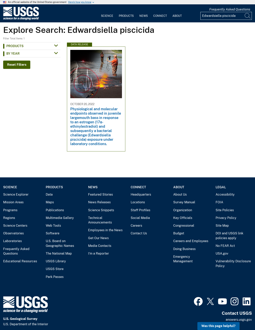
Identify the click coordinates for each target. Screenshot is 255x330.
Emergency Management (183, 259)
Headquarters (141, 194)
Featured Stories (100, 194)
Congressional (183, 225)
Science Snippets (101, 210)
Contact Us (139, 233)
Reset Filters (16, 65)
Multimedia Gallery (60, 218)
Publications (55, 210)
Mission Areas (13, 202)
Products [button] (15, 46)
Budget (178, 233)
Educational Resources (20, 261)
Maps (50, 202)
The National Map (59, 253)
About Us (180, 194)
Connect (160, 15)
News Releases (99, 202)
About (177, 15)
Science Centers (15, 225)
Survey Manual (184, 202)
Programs (10, 210)
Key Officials (182, 218)
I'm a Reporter (98, 253)
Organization (182, 210)
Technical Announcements (100, 220)
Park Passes (55, 277)
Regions (9, 218)
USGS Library (56, 261)
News (143, 15)
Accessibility (225, 194)
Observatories (13, 233)
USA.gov (222, 253)
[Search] (248, 16)
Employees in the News (105, 230)
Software (52, 233)
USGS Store (55, 269)
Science (107, 15)
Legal (221, 187)
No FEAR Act (225, 246)
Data (49, 194)
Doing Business (184, 249)
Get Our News (98, 238)
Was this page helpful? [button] (218, 326)
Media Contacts (99, 246)
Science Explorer (16, 194)
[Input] (226, 16)
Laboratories (12, 241)
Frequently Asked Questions (229, 9)
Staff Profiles (140, 210)
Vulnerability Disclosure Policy (233, 263)
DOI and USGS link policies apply (229, 235)
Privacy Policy (226, 218)
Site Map (222, 225)
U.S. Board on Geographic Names (60, 243)
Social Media (140, 218)
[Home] (21, 19)
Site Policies (225, 210)
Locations (138, 202)
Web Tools (53, 225)
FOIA (219, 202)
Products (126, 15)
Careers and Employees (190, 241)
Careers (136, 225)
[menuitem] (107, 13)
